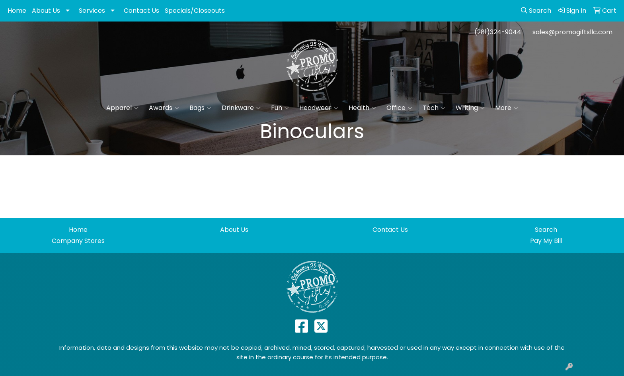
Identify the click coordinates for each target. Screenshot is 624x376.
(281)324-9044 (497, 32)
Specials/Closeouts (195, 10)
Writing (470, 108)
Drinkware (241, 108)
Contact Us (141, 10)
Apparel (122, 108)
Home (17, 10)
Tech (434, 108)
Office (399, 108)
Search (546, 229)
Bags (200, 108)
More (506, 108)
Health (362, 108)
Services (92, 10)
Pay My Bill (546, 240)
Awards (164, 108)
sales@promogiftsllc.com (572, 32)
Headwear (318, 108)
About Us (46, 10)
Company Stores (78, 240)
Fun (280, 108)
